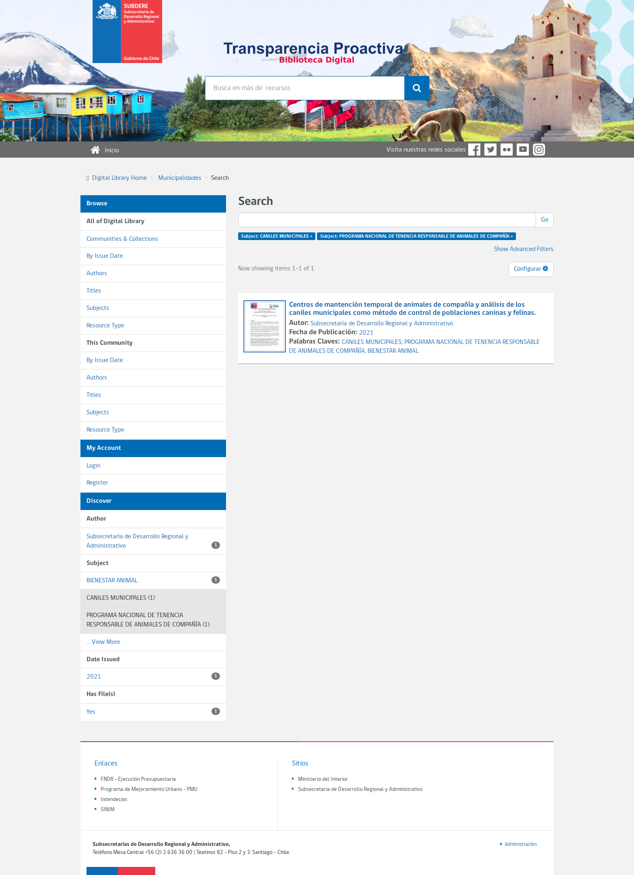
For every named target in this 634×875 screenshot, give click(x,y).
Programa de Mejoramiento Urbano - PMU (149, 789)
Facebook (474, 149)
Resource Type (105, 326)
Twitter (490, 149)
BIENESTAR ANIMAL (153, 580)
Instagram (539, 149)
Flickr (507, 149)
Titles (94, 291)
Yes (153, 711)
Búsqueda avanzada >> (234, 109)
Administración (521, 844)
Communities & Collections (122, 239)
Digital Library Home (119, 178)
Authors (97, 273)
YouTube (523, 149)
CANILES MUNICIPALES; (373, 342)
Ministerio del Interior (323, 779)
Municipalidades (179, 178)
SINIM (107, 810)
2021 (153, 676)
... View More (103, 642)
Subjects (98, 308)
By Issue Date (105, 256)
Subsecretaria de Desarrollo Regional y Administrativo (360, 789)
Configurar (531, 268)
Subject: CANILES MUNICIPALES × (277, 236)
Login (93, 466)
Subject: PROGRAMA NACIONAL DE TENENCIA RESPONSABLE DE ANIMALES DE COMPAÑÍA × (416, 236)
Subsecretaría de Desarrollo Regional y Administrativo (153, 541)
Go (544, 220)
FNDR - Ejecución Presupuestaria (138, 779)
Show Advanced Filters (524, 249)
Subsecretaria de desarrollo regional (127, 38)
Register (97, 483)
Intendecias (114, 800)
